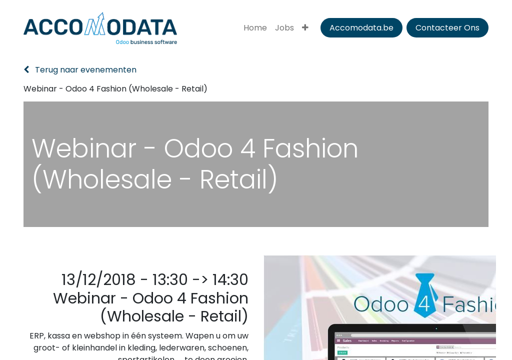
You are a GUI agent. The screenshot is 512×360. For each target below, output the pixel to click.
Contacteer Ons (448, 28)
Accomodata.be (362, 28)
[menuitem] (255, 28)
